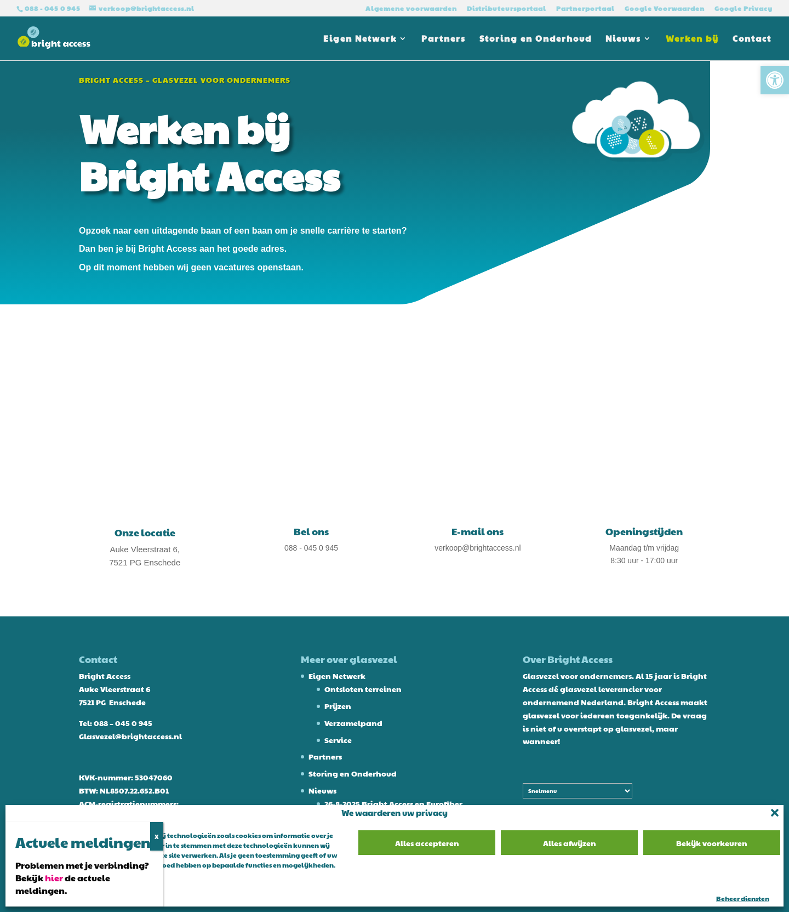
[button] (775, 80)
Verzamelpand (353, 722)
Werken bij (692, 39)
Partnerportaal (585, 9)
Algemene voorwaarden (411, 9)
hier (54, 877)
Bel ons (311, 531)
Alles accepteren (427, 842)
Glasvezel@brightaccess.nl (130, 735)
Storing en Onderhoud (535, 39)
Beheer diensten (742, 898)
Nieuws (623, 39)
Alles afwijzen (569, 842)
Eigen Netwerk (360, 39)
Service (338, 739)
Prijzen (337, 705)
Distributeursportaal (506, 9)
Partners (443, 39)
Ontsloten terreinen (363, 688)
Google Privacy (743, 9)
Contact (752, 39)
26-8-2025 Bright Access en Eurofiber (393, 803)
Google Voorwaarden (665, 9)
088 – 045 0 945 (123, 722)
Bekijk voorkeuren (711, 842)
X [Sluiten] (157, 836)
